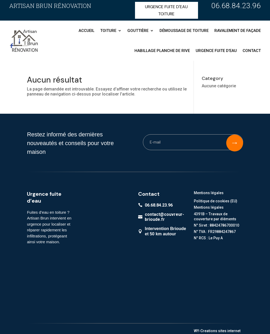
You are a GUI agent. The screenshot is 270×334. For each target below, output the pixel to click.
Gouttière (137, 30)
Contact (252, 50)
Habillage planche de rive (162, 50)
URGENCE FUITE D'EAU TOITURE (166, 10)
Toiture (108, 30)
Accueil (86, 30)
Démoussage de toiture (184, 30)
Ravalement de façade (237, 30)
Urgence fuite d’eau (216, 50)
